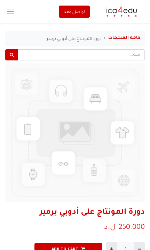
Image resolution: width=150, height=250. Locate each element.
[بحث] (11, 54)
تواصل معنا (74, 11)
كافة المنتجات (124, 38)
